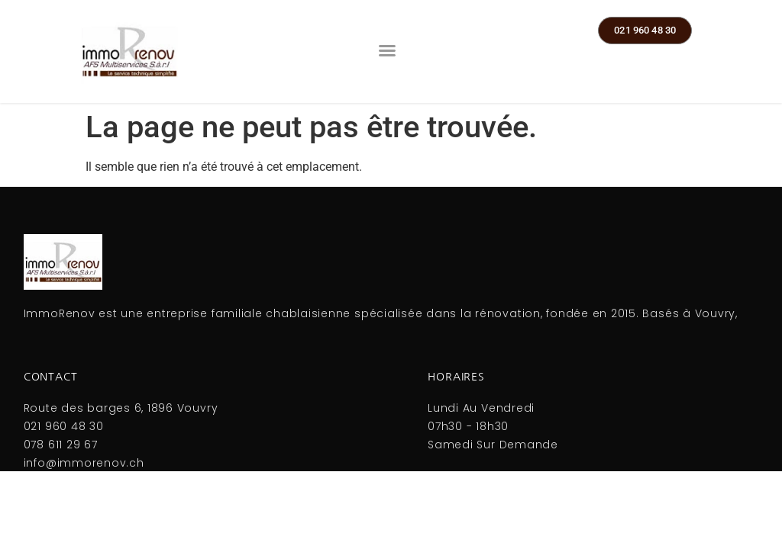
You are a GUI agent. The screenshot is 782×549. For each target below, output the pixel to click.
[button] (387, 50)
